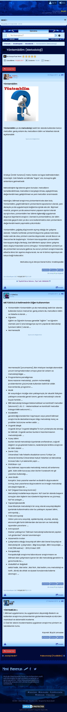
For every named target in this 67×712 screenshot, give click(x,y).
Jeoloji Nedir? (10, 655)
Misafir (63, 11)
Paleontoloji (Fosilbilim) (51, 655)
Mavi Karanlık (15, 676)
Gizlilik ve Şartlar (57, 692)
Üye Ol (52, 2)
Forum (7, 44)
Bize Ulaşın (51, 695)
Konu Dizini (33, 692)
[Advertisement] (32, 154)
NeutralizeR (51, 701)
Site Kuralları (44, 692)
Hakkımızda (40, 695)
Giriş (62, 2)
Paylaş (52, 270)
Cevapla (59, 287)
